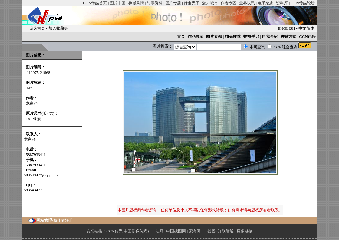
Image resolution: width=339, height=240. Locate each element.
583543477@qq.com (41, 175)
